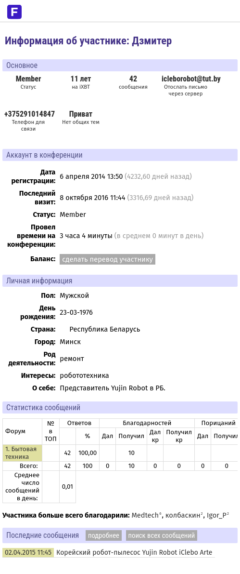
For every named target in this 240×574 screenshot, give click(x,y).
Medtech (145, 515)
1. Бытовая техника (21, 453)
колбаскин (183, 515)
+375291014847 (29, 114)
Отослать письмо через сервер (185, 90)
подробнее (103, 535)
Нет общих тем (81, 117)
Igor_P (217, 515)
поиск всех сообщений (161, 535)
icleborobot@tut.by (191, 78)
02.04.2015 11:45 (28, 552)
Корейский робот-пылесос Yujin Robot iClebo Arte (134, 552)
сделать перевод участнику (107, 259)
